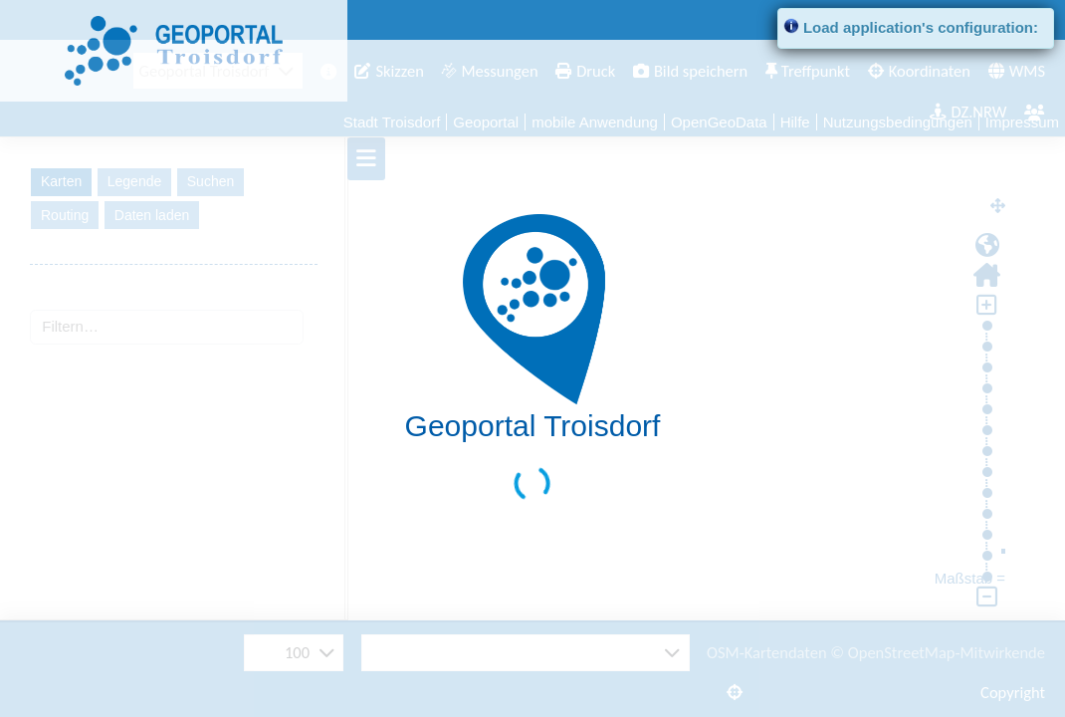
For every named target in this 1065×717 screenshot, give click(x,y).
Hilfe (795, 122)
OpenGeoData (719, 122)
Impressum (1022, 122)
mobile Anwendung (595, 122)
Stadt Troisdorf (392, 122)
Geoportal (486, 122)
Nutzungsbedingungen (897, 122)
